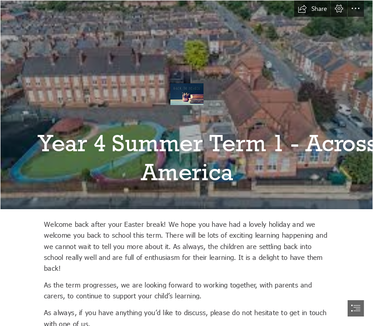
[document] (186, 163)
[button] (312, 8)
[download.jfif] (186, 105)
